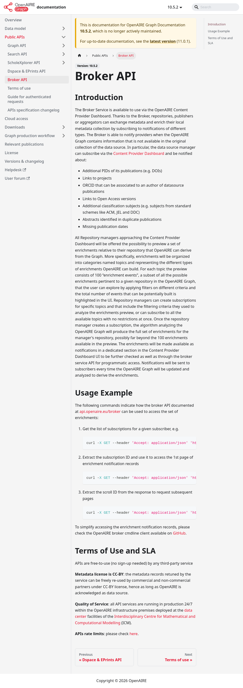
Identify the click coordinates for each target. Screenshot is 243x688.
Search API (17, 54)
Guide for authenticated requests (29, 99)
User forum (17, 178)
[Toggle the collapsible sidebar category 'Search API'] (63, 54)
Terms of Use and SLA (220, 40)
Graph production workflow (30, 135)
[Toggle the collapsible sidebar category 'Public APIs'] (63, 37)
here (134, 633)
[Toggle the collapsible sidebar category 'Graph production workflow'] (63, 135)
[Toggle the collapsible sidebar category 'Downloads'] (63, 127)
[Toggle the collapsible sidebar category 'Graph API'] (63, 45)
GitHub (179, 533)
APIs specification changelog (34, 110)
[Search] (215, 7)
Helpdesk (15, 169)
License (11, 152)
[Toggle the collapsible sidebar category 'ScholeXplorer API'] (63, 62)
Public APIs (15, 37)
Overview (13, 20)
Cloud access (16, 118)
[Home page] (79, 55)
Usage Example (219, 31)
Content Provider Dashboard (138, 153)
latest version (163, 41)
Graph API (17, 45)
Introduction (217, 24)
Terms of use (19, 88)
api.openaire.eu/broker (100, 411)
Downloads (15, 127)
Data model (15, 28)
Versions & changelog (24, 161)
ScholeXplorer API (24, 62)
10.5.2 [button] (173, 7)
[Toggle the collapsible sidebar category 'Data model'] (63, 28)
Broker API (17, 79)
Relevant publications (24, 144)
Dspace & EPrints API (26, 71)
